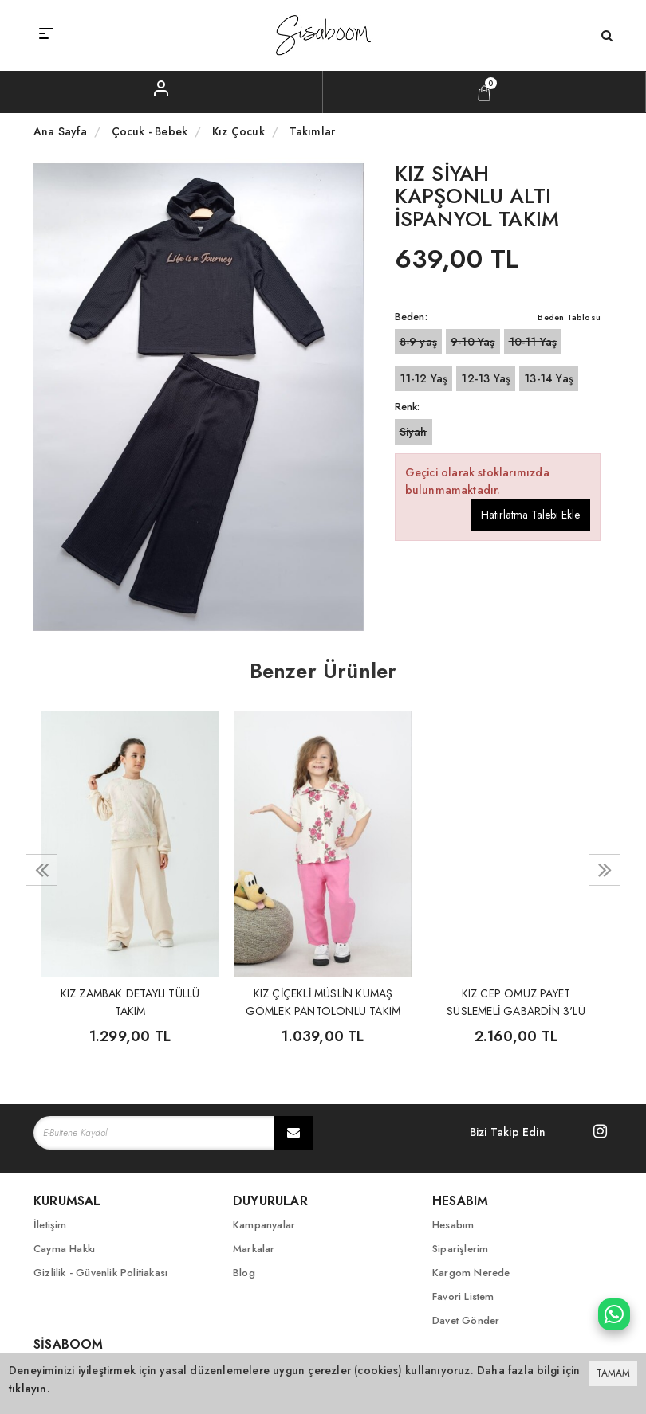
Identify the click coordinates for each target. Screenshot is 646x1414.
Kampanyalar (264, 1224)
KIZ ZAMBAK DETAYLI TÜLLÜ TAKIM (130, 1000)
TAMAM (613, 1373)
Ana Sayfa (60, 131)
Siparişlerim (460, 1248)
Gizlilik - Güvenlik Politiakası (100, 1272)
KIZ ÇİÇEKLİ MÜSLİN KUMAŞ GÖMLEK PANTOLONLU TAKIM (323, 1000)
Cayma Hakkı (64, 1248)
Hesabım (453, 1224)
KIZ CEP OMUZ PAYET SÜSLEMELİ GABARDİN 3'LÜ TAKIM (516, 1000)
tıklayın (28, 1388)
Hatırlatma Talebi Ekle (530, 515)
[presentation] (41, 870)
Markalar (254, 1248)
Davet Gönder (465, 1320)
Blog (244, 1272)
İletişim (50, 1224)
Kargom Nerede (471, 1272)
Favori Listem (463, 1296)
